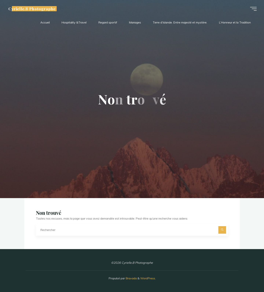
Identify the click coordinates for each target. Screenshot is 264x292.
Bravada (131, 278)
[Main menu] (253, 9)
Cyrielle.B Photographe (32, 8)
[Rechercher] (222, 230)
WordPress (147, 278)
